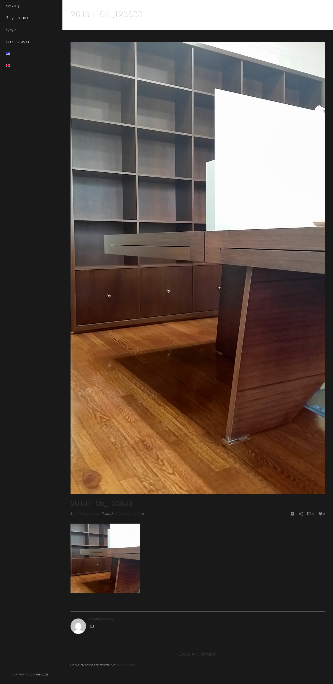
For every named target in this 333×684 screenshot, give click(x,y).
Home (236, 26)
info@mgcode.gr (87, 513)
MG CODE (42, 674)
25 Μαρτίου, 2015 (126, 513)
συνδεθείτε (126, 665)
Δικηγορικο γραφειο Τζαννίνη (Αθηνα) (269, 26)
